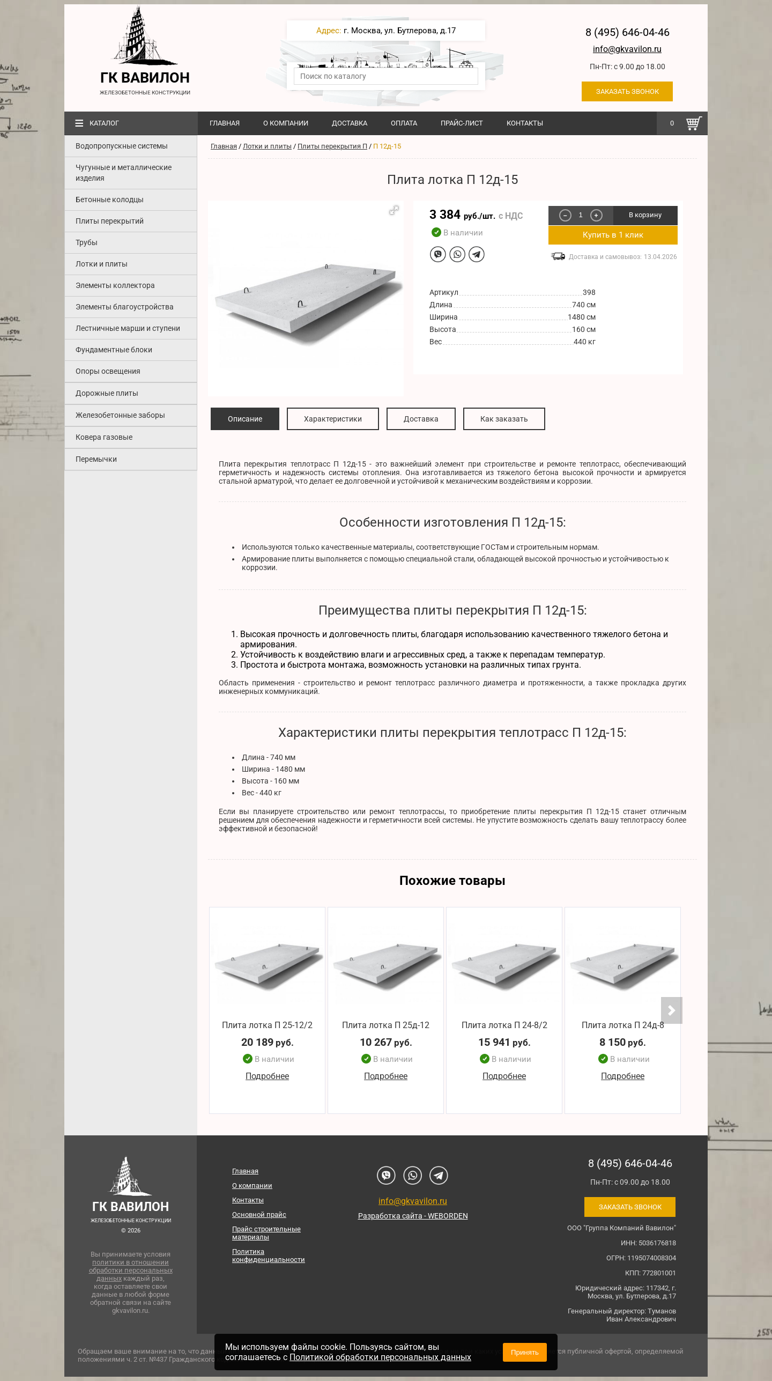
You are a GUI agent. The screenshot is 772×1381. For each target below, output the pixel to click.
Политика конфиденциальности (268, 1255)
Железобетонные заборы (120, 415)
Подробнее (267, 1077)
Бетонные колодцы (110, 199)
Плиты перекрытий (110, 221)
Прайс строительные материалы (266, 1233)
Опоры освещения (108, 371)
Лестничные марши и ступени (128, 328)
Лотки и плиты (102, 264)
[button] (394, 210)
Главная (225, 123)
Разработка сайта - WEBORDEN (413, 1216)
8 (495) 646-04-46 (627, 32)
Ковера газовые (104, 437)
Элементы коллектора (115, 285)
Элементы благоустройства (125, 306)
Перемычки (96, 459)
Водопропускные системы (122, 146)
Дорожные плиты (107, 393)
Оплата (404, 123)
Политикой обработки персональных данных (380, 1357)
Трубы (87, 242)
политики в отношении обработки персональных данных (131, 1270)
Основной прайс (259, 1214)
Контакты (525, 123)
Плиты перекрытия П (332, 146)
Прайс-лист (462, 123)
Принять (525, 1352)
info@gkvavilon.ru (627, 49)
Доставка (349, 123)
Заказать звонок (627, 91)
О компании (285, 123)
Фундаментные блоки (114, 349)
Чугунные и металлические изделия (124, 172)
